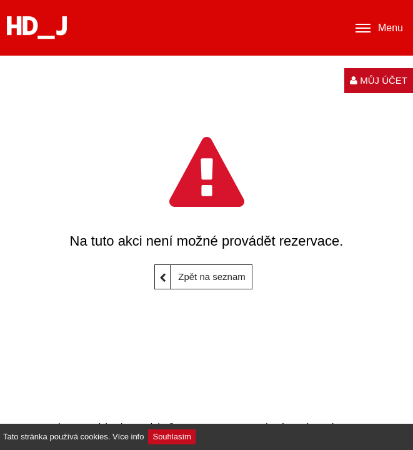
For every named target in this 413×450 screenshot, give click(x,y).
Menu (379, 28)
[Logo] (37, 28)
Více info (128, 436)
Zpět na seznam (200, 276)
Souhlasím (171, 436)
